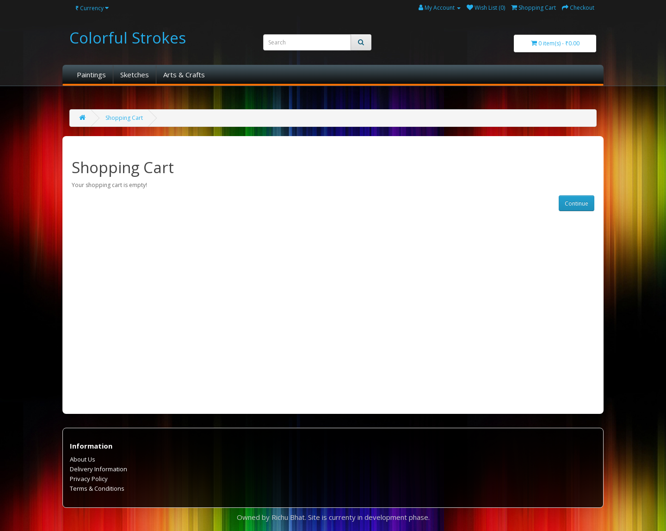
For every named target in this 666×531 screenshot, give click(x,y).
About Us (82, 459)
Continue (576, 203)
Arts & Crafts (184, 74)
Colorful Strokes (127, 37)
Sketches (134, 74)
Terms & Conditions (97, 488)
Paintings (91, 74)
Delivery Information (98, 469)
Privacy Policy (89, 479)
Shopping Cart (124, 118)
